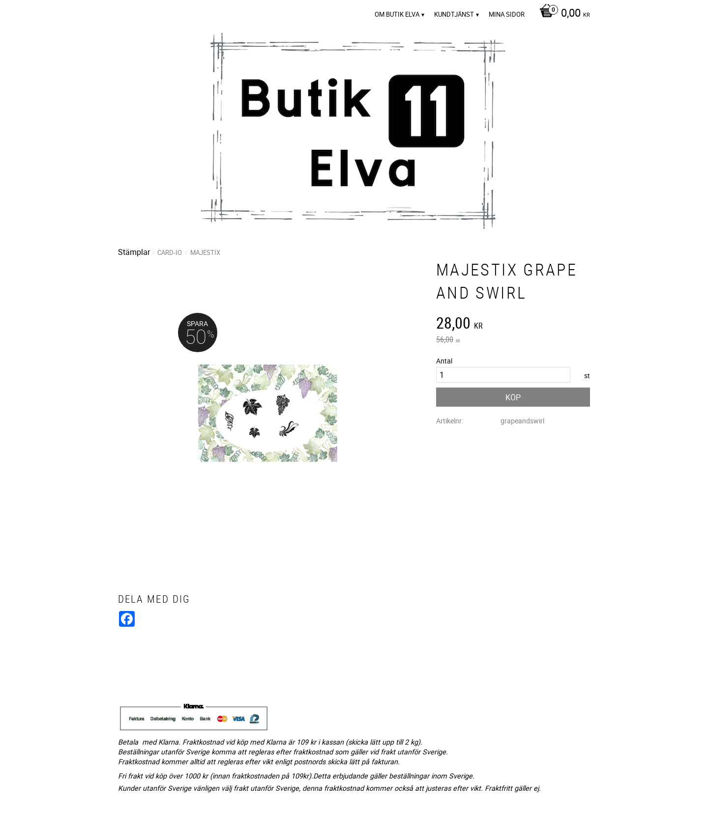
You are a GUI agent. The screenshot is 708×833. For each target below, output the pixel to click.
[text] (513, 324)
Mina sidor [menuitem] (507, 14)
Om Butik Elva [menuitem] (397, 14)
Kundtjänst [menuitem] (454, 14)
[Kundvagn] (562, 14)
